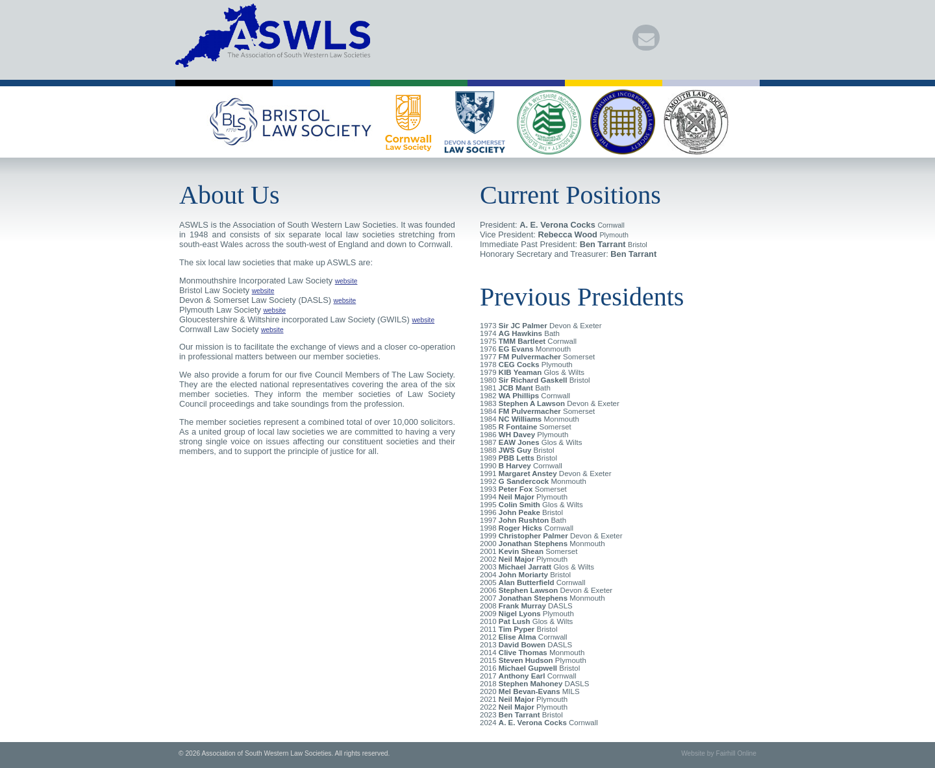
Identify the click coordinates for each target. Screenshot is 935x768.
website (346, 281)
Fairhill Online (736, 753)
